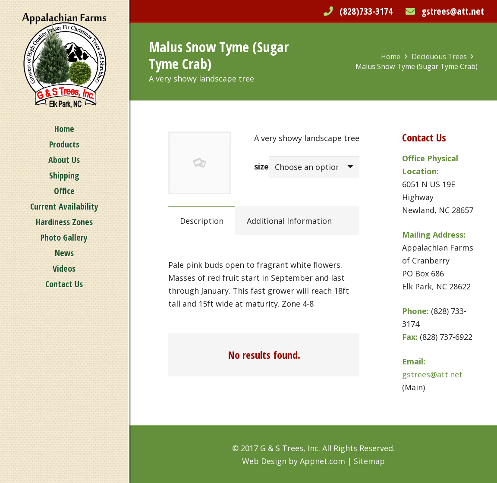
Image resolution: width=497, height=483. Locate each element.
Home (390, 56)
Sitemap (369, 461)
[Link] (64, 60)
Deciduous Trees (439, 56)
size (261, 166)
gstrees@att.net (453, 10)
